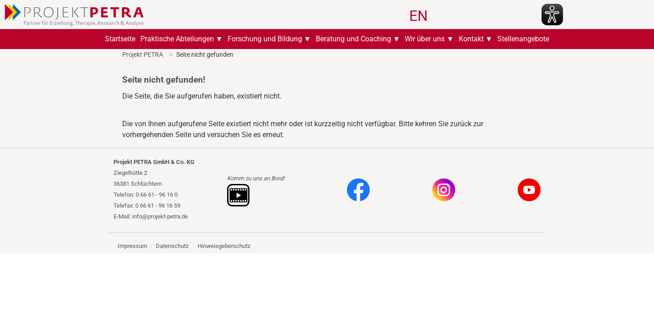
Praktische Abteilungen (177, 39)
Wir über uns (425, 39)
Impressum (132, 246)
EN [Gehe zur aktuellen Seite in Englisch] (418, 16)
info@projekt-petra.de (160, 216)
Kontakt (471, 39)
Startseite (120, 39)
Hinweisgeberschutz (224, 246)
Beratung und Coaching (353, 39)
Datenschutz (172, 246)
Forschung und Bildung (265, 39)
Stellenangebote (523, 39)
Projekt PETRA (142, 54)
